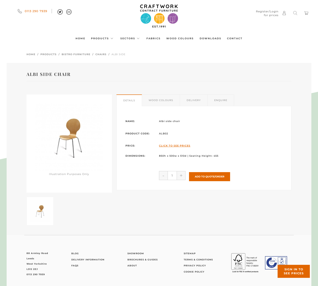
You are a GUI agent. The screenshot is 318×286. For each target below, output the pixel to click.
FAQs (74, 265)
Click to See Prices (174, 145)
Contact (234, 38)
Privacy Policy (195, 265)
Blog (75, 253)
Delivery (194, 100)
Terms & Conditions (198, 259)
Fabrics (153, 38)
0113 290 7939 (32, 11)
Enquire (220, 100)
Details (129, 100)
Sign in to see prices (291, 269)
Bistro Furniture (76, 54)
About (132, 265)
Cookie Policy (194, 271)
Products (102, 38)
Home (80, 38)
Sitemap (190, 253)
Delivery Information (87, 259)
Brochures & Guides (142, 259)
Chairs (100, 54)
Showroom (135, 253)
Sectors (130, 38)
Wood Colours (180, 38)
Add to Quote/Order (209, 175)
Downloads (210, 38)
